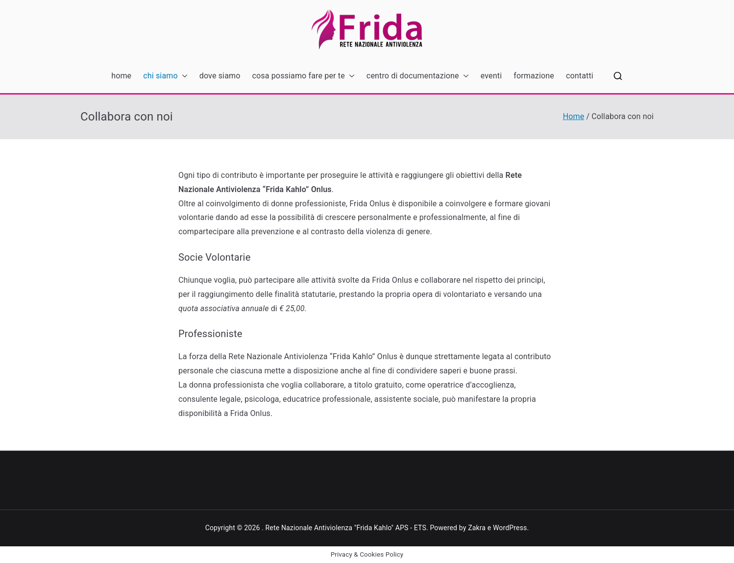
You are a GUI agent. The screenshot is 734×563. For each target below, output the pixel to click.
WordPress (510, 528)
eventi (491, 75)
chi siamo (165, 76)
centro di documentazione (418, 76)
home (121, 75)
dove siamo (220, 75)
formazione (534, 75)
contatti (579, 75)
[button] (183, 76)
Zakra (477, 528)
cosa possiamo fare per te (303, 76)
